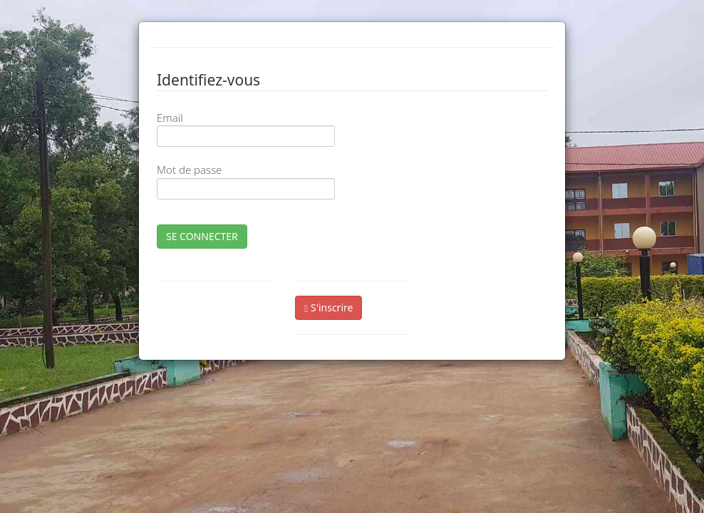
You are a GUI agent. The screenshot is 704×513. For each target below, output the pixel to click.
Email (170, 117)
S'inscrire (328, 307)
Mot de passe (189, 169)
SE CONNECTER (202, 236)
